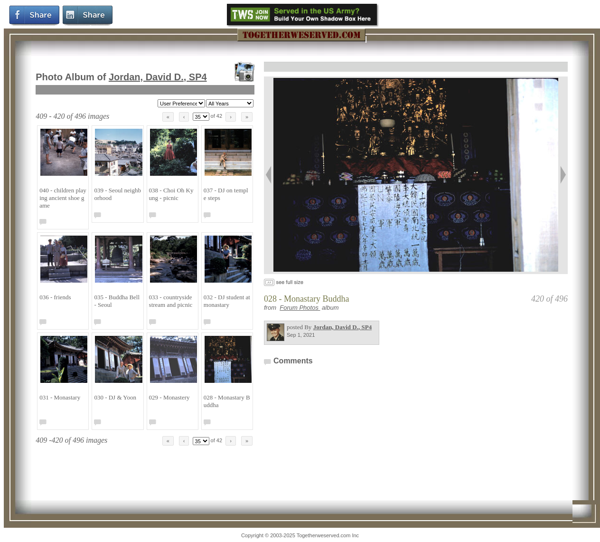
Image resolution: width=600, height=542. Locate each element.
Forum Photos (300, 307)
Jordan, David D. (158, 77)
